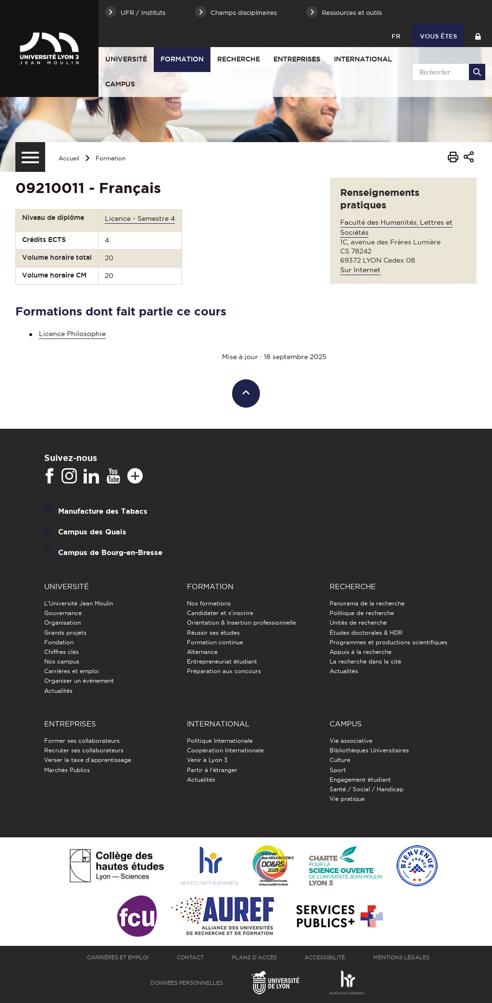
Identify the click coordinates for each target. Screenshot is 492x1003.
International (363, 59)
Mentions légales (401, 957)
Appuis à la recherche (361, 652)
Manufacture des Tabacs (103, 511)
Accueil (69, 158)
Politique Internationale (220, 740)
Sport (338, 770)
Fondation (59, 642)
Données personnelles (186, 983)
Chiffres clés (61, 652)
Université (126, 59)
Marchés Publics (67, 770)
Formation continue (215, 642)
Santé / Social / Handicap (367, 789)
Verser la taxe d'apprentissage (87, 760)
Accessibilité (325, 957)
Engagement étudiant (360, 779)
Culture (340, 760)
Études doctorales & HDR (366, 632)
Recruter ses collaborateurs (83, 750)
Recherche (238, 59)
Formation (182, 59)
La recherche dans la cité (365, 661)
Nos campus (61, 661)
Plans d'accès (254, 957)
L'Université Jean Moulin (78, 603)
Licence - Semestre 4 (140, 218)
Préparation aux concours (224, 671)
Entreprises (296, 59)
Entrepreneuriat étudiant (222, 661)
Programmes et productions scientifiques (388, 642)
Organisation (62, 622)
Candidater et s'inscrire (220, 613)
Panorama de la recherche (367, 603)
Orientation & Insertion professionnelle (241, 622)
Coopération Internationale (225, 750)
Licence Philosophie (72, 334)
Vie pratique (347, 799)
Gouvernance (63, 613)
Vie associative (351, 740)
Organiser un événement (79, 680)
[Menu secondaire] (30, 157)
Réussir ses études (213, 632)
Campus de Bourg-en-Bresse (110, 552)
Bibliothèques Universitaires (369, 750)
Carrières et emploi (71, 671)
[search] (447, 72)
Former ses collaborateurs (82, 740)
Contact (190, 957)
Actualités (58, 691)
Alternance (202, 652)
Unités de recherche (358, 622)
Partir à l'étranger (212, 770)
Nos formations (209, 603)
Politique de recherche (362, 613)
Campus (120, 84)
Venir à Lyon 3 (207, 760)
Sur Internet (360, 270)
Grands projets (65, 632)
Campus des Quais (92, 532)
